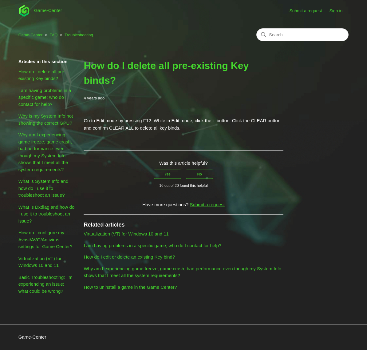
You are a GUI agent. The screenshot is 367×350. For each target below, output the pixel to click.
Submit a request (305, 10)
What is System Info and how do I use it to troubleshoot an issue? (43, 188)
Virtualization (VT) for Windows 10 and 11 (40, 262)
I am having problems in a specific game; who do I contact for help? (44, 97)
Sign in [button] (335, 10)
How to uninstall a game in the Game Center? (130, 287)
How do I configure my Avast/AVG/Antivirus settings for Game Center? (45, 239)
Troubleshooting (79, 35)
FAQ (53, 35)
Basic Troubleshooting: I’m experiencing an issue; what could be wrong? (45, 284)
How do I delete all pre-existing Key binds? (42, 75)
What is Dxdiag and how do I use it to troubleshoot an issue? (46, 213)
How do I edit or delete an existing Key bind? (129, 256)
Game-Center (30, 35)
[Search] (302, 35)
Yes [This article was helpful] (167, 174)
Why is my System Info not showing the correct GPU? (45, 119)
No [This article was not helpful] (199, 174)
